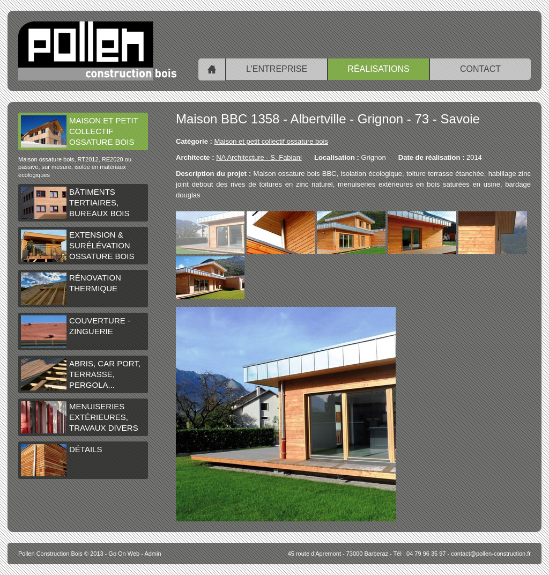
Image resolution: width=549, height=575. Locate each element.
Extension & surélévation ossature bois (77, 246)
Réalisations (378, 68)
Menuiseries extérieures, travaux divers (79, 417)
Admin (152, 553)
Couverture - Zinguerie (75, 331)
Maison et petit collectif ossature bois (79, 131)
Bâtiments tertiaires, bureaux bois (75, 203)
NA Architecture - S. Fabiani (259, 157)
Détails (61, 460)
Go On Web (123, 553)
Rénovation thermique (71, 288)
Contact (480, 68)
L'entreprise (276, 68)
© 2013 (60, 553)
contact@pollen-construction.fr (491, 553)
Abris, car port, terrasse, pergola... (80, 374)
